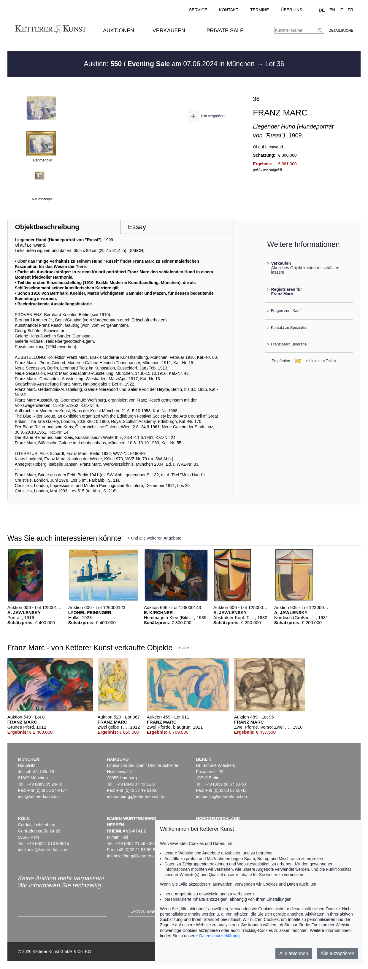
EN (332, 9)
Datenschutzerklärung (219, 935)
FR (350, 9)
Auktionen (118, 31)
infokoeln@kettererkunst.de (43, 849)
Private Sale (225, 31)
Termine (259, 9)
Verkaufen (169, 31)
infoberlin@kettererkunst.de (221, 796)
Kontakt (228, 9)
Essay (137, 227)
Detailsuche (341, 30)
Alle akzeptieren (337, 953)
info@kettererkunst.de (38, 796)
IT (341, 9)
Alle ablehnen (293, 953)
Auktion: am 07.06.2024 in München (170, 64)
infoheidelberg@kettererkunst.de (137, 856)
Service (198, 9)
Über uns (291, 9)
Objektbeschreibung (47, 227)
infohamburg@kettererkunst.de (135, 796)
